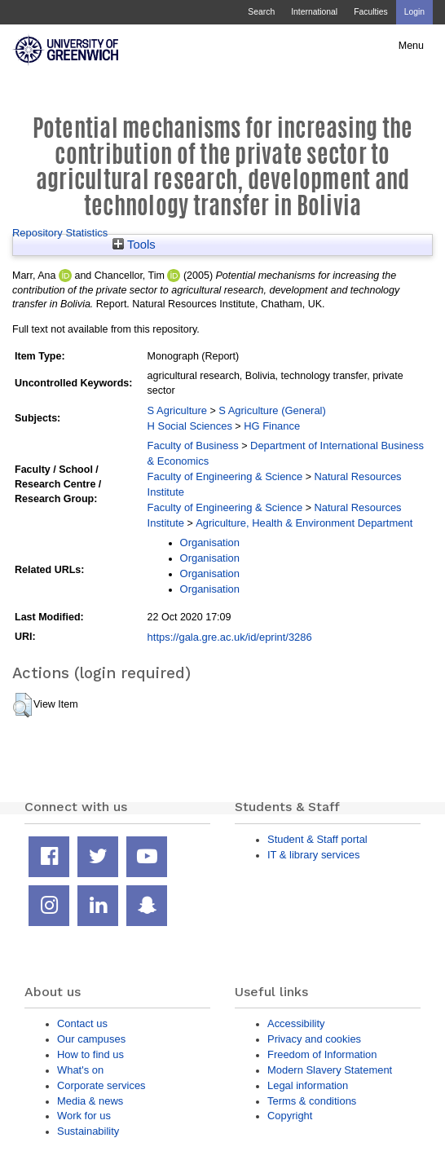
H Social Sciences (190, 426)
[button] (22, 705)
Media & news (90, 1101)
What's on (80, 1070)
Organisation (210, 542)
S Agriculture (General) (272, 410)
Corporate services (101, 1085)
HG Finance (272, 426)
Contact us (82, 1023)
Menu (411, 45)
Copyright (289, 1115)
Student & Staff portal (317, 839)
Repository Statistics (60, 233)
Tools (134, 244)
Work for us (84, 1115)
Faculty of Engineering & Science (225, 476)
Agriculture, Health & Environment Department (304, 523)
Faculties (370, 11)
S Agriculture (177, 410)
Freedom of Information (322, 1054)
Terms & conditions (311, 1101)
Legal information (307, 1085)
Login (414, 11)
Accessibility (295, 1023)
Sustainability (88, 1131)
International (314, 11)
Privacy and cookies (314, 1039)
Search (261, 11)
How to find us (90, 1054)
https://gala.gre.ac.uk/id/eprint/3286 (230, 637)
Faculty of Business (193, 445)
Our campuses (91, 1039)
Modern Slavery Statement (329, 1070)
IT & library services (313, 855)
